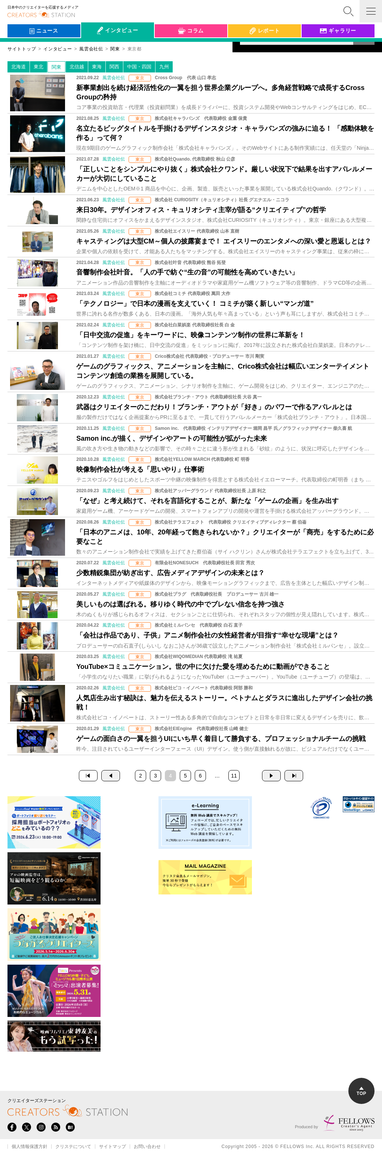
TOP (361, 1091)
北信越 (77, 66)
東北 (38, 66)
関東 (56, 67)
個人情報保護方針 (29, 1146)
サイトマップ (112, 1146)
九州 (164, 66)
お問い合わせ (147, 1146)
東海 (97, 66)
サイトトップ (21, 49)
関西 (114, 66)
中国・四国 (139, 66)
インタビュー (57, 49)
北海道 (18, 66)
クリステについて (73, 1146)
